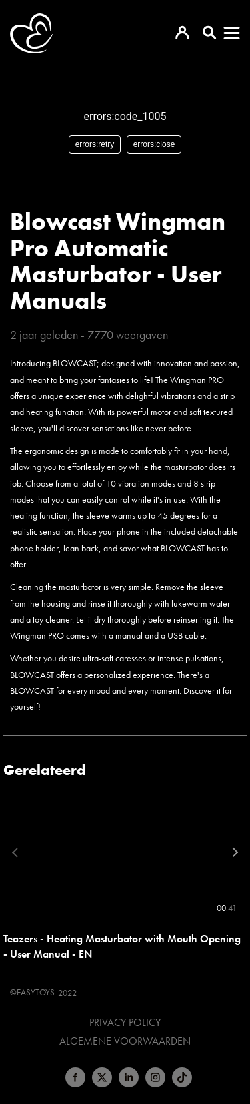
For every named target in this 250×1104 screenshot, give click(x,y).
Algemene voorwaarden (125, 1041)
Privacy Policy (125, 1022)
